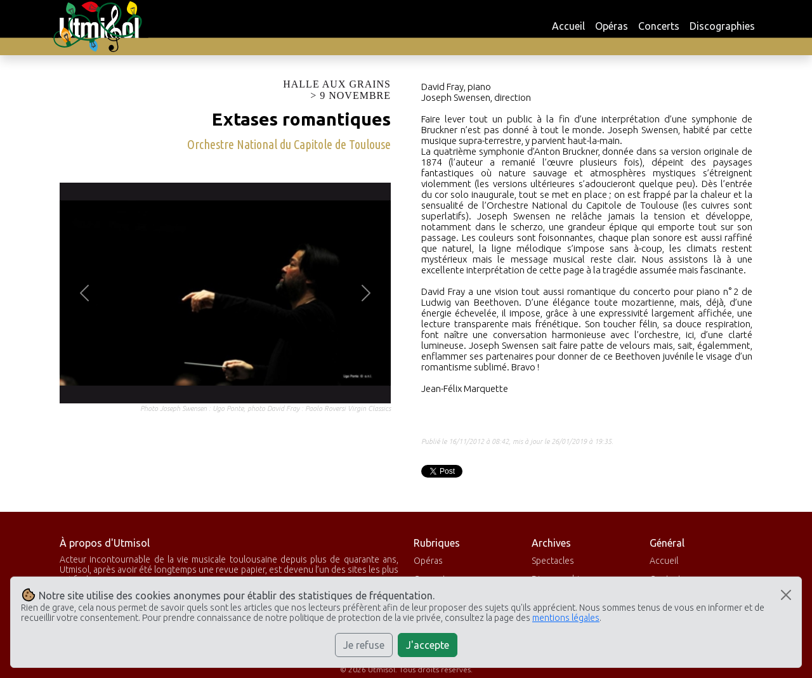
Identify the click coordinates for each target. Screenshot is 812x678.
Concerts (658, 26)
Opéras (611, 26)
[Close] (786, 595)
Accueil (568, 26)
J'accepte (427, 645)
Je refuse (363, 645)
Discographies (722, 26)
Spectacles (553, 561)
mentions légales (565, 618)
